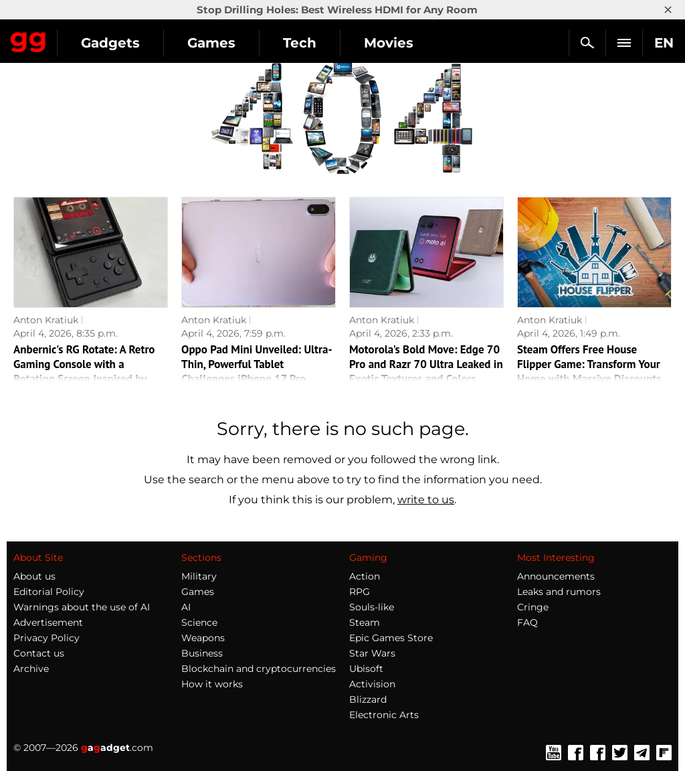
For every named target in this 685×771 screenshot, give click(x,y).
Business (202, 653)
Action (364, 576)
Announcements (556, 576)
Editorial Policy (48, 592)
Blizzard (368, 699)
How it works (212, 684)
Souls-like (371, 607)
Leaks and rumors (559, 592)
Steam (364, 622)
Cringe (533, 607)
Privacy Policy (46, 638)
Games (211, 43)
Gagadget (28, 39)
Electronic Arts (384, 715)
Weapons (203, 638)
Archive (31, 669)
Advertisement (48, 622)
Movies (388, 43)
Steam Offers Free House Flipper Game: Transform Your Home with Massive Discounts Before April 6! (589, 371)
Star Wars (372, 653)
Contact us (38, 653)
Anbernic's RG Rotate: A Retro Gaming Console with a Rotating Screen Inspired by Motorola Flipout (84, 371)
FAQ (527, 622)
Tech (299, 43)
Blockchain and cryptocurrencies (258, 669)
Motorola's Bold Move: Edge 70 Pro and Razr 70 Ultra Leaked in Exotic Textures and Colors (426, 364)
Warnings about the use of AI (81, 607)
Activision (372, 684)
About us (34, 576)
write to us (425, 499)
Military (199, 576)
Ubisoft (366, 669)
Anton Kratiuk (45, 320)
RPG (359, 592)
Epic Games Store (391, 638)
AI (186, 607)
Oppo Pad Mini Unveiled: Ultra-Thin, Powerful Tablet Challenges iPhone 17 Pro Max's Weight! (256, 371)
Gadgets (110, 43)
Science (199, 622)
